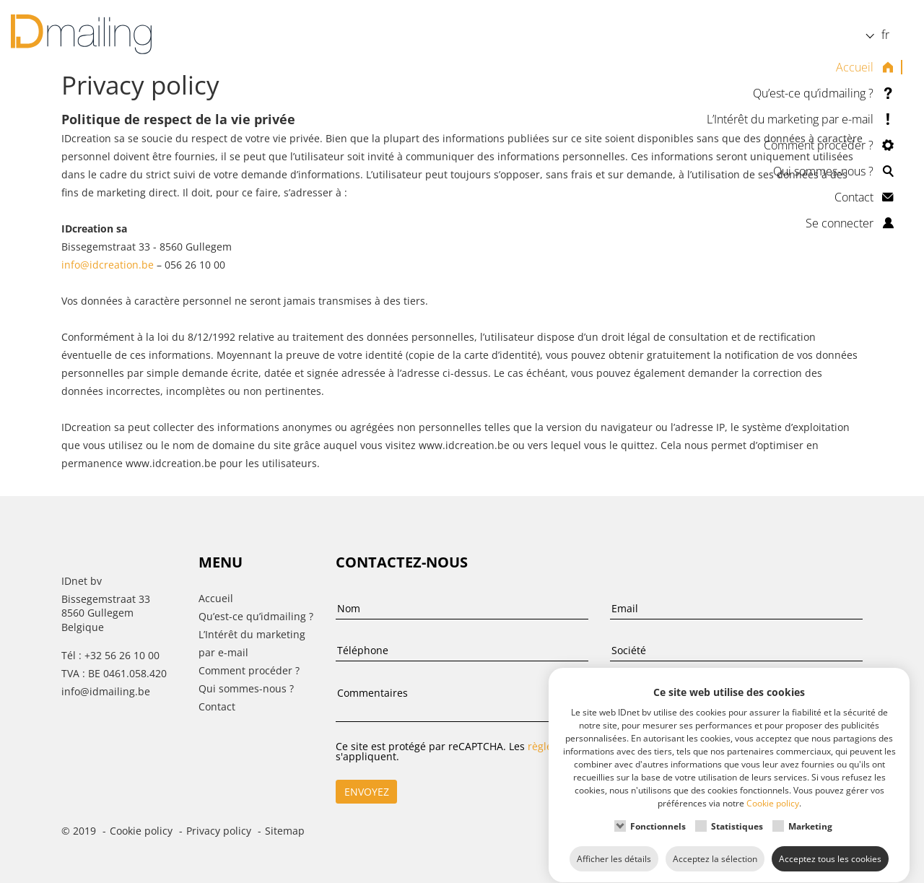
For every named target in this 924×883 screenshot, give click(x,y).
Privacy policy (218, 831)
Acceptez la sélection (715, 845)
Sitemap (285, 831)
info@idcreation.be (107, 264)
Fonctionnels (658, 812)
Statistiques (737, 812)
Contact (853, 197)
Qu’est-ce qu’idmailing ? (813, 93)
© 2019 (78, 831)
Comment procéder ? (818, 145)
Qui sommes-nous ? (823, 171)
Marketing (810, 812)
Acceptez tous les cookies (830, 845)
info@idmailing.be (105, 691)
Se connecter (839, 223)
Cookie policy (141, 831)
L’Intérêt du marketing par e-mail (790, 119)
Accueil (854, 67)
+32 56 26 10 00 (122, 655)
